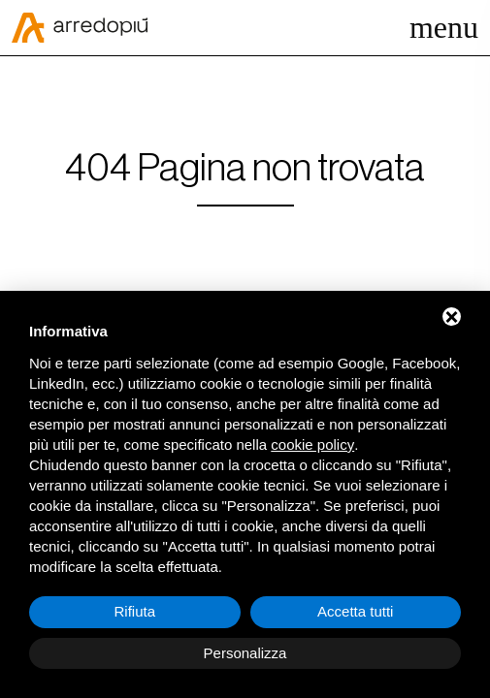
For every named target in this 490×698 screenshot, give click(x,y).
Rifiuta (134, 611)
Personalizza (245, 653)
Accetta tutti (355, 611)
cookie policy (312, 444)
